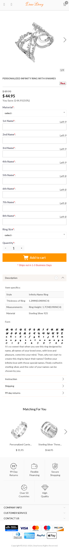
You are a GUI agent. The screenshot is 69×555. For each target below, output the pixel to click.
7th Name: (9, 202)
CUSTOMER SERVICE (15, 512)
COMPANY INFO (13, 507)
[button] (65, 40)
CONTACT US (11, 518)
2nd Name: (9, 134)
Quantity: (9, 242)
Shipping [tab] (9, 386)
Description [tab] (11, 277)
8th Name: (9, 215)
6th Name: (9, 188)
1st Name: (9, 120)
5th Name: (9, 175)
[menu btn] (4, 4)
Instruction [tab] (11, 379)
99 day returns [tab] (12, 392)
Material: (8, 107)
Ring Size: (9, 229)
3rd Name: (9, 147)
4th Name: (9, 161)
